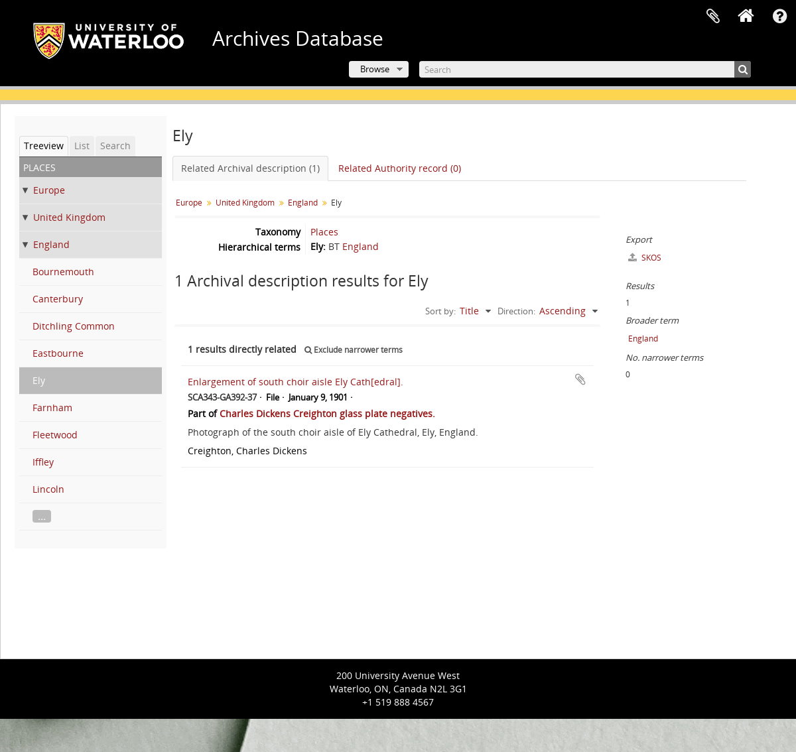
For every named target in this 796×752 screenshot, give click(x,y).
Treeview (44, 145)
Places (324, 231)
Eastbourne (58, 353)
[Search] (585, 69)
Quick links (779, 16)
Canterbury (58, 298)
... (42, 516)
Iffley (43, 462)
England (51, 244)
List (82, 145)
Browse (374, 69)
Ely (39, 380)
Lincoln (48, 489)
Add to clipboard (580, 379)
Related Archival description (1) (250, 168)
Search (115, 145)
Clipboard (713, 16)
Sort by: (440, 311)
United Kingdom (69, 217)
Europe (49, 190)
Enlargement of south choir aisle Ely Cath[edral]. (295, 381)
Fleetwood (55, 434)
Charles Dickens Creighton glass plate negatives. (327, 413)
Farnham (52, 407)
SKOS (644, 257)
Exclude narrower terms (353, 349)
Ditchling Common (74, 326)
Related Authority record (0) (399, 168)
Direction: (516, 311)
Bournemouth (63, 271)
